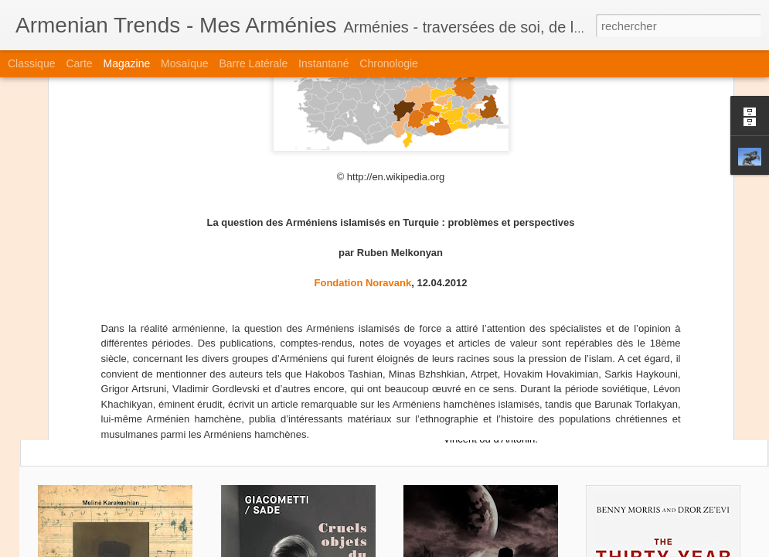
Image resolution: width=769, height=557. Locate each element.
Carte (79, 63)
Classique (31, 63)
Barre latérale (253, 63)
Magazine (127, 63)
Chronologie (388, 63)
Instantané (323, 63)
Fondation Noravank (363, 102)
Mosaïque (184, 63)
